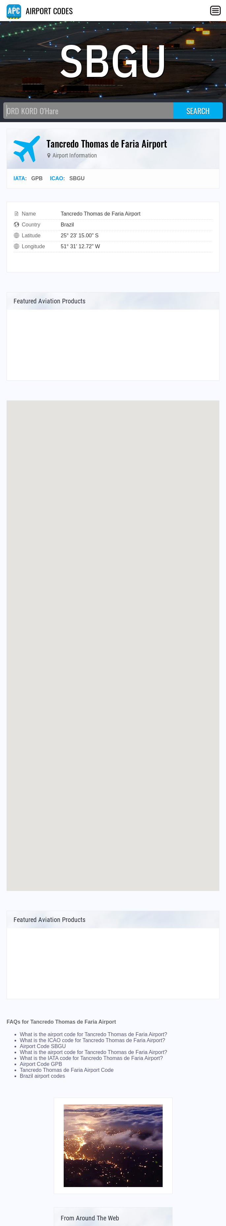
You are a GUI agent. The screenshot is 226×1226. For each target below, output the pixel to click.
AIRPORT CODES (40, 11)
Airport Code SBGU (43, 1046)
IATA (19, 178)
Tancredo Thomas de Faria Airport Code (66, 1070)
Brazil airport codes (42, 1076)
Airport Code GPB (41, 1064)
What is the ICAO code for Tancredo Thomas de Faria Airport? (92, 1040)
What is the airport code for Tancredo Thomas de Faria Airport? (93, 1034)
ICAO (56, 178)
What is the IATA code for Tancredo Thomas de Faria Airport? (91, 1058)
